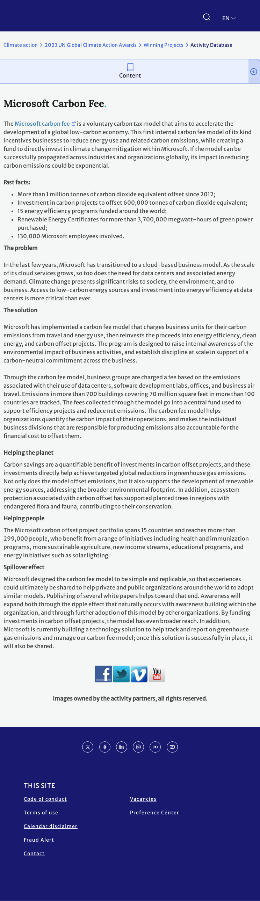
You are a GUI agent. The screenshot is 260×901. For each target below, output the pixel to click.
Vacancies (143, 799)
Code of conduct (45, 799)
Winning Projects (163, 45)
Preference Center (154, 813)
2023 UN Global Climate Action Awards (91, 45)
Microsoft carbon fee (42, 123)
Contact (34, 853)
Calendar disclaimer (51, 826)
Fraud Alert (39, 840)
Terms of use (41, 813)
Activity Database (211, 45)
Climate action (20, 45)
